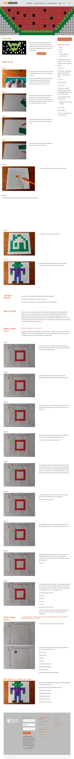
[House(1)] (19, 244)
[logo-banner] (10, 3)
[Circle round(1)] (19, 385)
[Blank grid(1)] (19, 633)
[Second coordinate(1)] (19, 475)
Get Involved (41, 734)
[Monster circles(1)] (19, 692)
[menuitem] (29, 3)
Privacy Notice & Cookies (44, 721)
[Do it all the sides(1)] (14, 103)
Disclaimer (41, 724)
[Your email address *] (29, 720)
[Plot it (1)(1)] (19, 657)
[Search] (63, 3)
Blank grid (64, 61)
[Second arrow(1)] (19, 445)
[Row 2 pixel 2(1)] (19, 564)
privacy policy (25, 747)
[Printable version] (41, 53)
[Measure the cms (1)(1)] (14, 79)
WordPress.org (58, 725)
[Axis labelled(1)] (19, 355)
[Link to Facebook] (69, 3)
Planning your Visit (43, 731)
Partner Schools (42, 736)
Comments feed (58, 723)
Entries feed (57, 721)
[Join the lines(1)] (14, 126)
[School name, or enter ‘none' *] (29, 729)
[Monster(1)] (19, 273)
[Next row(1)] (19, 534)
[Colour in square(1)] (18, 178)
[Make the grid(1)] (14, 150)
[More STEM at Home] (65, 39)
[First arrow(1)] (19, 415)
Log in (56, 719)
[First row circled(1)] (19, 504)
